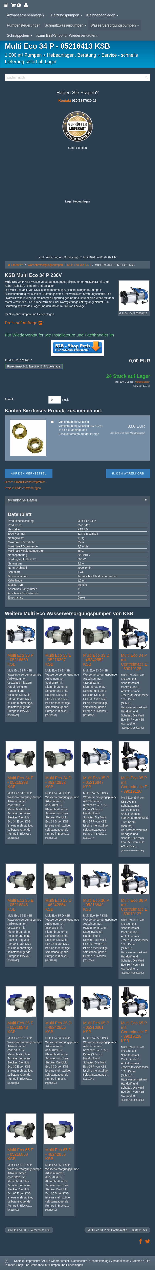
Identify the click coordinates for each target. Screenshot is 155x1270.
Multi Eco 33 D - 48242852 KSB (96, 659)
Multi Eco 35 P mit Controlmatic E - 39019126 (134, 784)
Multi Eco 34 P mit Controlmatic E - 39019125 (134, 662)
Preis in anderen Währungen (23, 488)
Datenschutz (79, 1261)
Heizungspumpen (66, 15)
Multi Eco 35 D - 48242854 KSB (58, 904)
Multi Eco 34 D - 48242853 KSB (58, 782)
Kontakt (64, 101)
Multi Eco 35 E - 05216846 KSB (20, 904)
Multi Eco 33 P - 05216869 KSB (20, 659)
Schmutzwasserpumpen (65, 25)
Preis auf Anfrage (23, 322)
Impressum (33, 1261)
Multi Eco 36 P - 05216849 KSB (96, 904)
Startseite (15, 265)
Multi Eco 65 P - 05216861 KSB (96, 1027)
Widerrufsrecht (60, 1261)
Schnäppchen (19, 35)
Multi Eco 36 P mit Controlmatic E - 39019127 (134, 907)
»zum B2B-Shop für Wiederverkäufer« (66, 35)
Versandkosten (142, 382)
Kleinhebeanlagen (102, 15)
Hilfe (147, 1261)
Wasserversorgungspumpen (114, 25)
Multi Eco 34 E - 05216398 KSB (20, 782)
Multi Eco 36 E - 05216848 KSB (20, 1027)
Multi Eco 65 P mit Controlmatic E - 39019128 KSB (134, 1032)
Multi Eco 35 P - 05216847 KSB (96, 782)
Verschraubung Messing (74, 421)
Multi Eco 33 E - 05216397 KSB (58, 659)
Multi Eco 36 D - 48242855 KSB (58, 1027)
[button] (16, 5)
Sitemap (137, 1261)
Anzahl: (9, 399)
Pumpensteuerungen (24, 25)
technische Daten (77, 500)
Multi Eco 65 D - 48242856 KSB (58, 1154)
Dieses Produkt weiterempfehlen (25, 482)
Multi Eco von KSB (79, 265)
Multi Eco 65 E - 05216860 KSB (20, 1154)
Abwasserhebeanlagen (27, 15)
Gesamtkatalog (98, 1261)
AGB (45, 1261)
